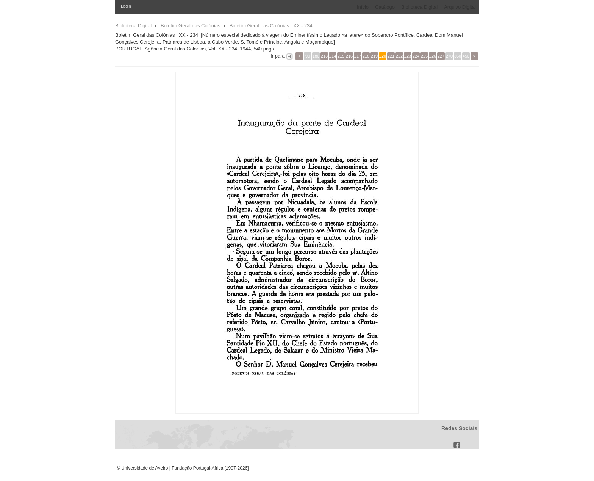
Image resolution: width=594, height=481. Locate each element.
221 (391, 56)
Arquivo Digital (460, 7)
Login (126, 6)
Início (363, 7)
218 (366, 56)
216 (349, 56)
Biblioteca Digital (419, 7)
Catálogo (385, 7)
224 (416, 56)
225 (424, 56)
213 (324, 56)
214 (332, 56)
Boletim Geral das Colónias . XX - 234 (271, 25)
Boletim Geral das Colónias (190, 25)
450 (466, 56)
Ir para (277, 56)
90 (307, 56)
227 (441, 56)
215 (341, 56)
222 (399, 56)
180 (316, 56)
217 (357, 56)
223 (407, 56)
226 (432, 56)
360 (457, 56)
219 (374, 56)
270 (449, 56)
